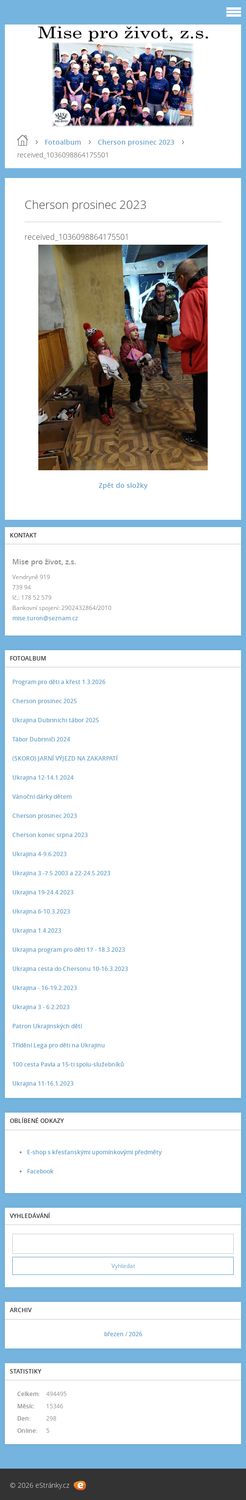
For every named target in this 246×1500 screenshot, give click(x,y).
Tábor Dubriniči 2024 (41, 739)
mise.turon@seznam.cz (45, 618)
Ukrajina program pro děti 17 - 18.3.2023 (68, 949)
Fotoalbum (63, 142)
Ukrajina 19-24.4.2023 (43, 892)
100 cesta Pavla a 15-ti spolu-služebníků (68, 1064)
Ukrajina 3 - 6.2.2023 (41, 1007)
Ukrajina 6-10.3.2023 (41, 911)
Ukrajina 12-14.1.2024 (43, 777)
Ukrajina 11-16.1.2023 (43, 1083)
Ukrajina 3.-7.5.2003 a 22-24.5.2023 (61, 873)
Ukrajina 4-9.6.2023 (39, 854)
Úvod (22, 140)
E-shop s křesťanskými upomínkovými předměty (94, 1152)
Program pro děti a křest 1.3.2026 (59, 682)
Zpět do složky (123, 485)
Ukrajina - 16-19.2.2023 (44, 988)
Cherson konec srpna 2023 (50, 835)
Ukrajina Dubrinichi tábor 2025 (55, 720)
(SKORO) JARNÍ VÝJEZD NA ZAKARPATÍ (65, 758)
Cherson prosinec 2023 (136, 142)
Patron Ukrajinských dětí (47, 1026)
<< (23, 1334)
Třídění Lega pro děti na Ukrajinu (58, 1045)
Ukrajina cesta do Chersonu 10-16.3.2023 (70, 969)
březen (114, 1334)
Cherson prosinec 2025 (44, 701)
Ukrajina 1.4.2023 (36, 930)
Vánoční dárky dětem (42, 796)
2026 (135, 1334)
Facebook (40, 1171)
